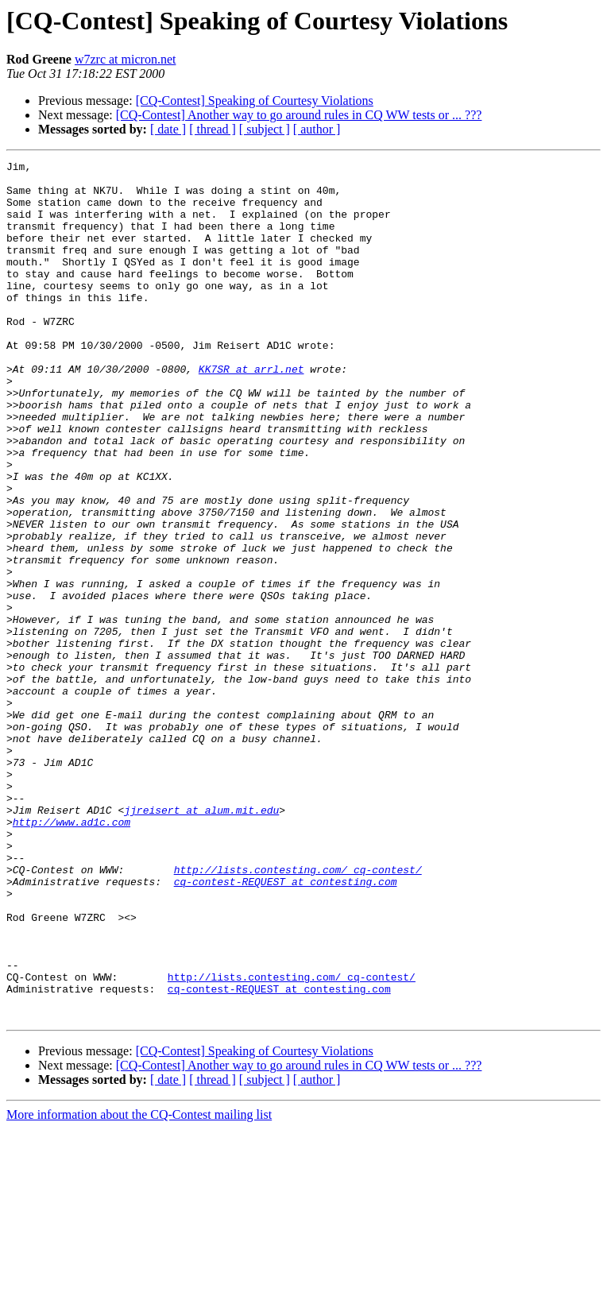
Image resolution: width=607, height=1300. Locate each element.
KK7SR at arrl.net (251, 411)
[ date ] (168, 129)
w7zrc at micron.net (125, 59)
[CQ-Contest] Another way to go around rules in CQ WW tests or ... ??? (299, 115)
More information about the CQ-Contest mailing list (139, 1286)
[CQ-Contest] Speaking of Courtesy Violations (254, 100)
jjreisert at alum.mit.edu (201, 941)
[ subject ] (264, 129)
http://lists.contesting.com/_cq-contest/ (298, 1012)
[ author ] (317, 129)
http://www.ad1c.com (71, 955)
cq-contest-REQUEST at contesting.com (285, 1026)
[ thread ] (212, 129)
